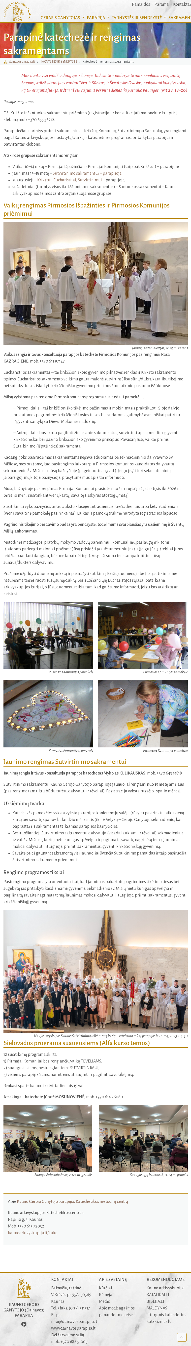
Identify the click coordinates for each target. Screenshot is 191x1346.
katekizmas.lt (159, 1321)
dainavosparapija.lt (19, 61)
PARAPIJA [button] (96, 18)
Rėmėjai (106, 1295)
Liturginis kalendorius (166, 1315)
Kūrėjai (105, 1288)
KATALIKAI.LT (158, 1295)
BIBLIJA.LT (156, 1301)
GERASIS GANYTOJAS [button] (61, 18)
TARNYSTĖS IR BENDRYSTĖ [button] (137, 18)
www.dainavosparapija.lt (73, 1328)
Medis (104, 1301)
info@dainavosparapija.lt (74, 1321)
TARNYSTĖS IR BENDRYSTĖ (58, 61)
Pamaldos (141, 4)
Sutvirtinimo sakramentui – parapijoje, (87, 173)
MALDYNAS (157, 1308)
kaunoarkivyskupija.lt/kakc (32, 1233)
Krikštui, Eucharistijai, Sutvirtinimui (69, 180)
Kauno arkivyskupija (165, 1288)
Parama (162, 4)
